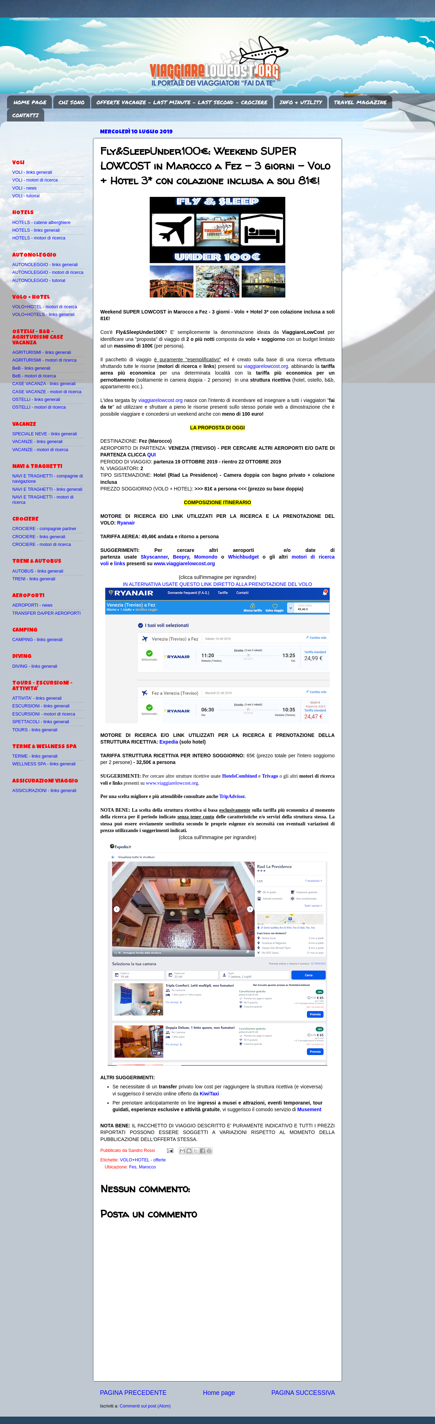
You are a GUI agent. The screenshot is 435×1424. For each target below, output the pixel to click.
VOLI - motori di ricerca (35, 180)
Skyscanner (154, 557)
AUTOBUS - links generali (37, 571)
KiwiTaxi (209, 1093)
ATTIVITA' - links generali (37, 698)
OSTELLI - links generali (36, 399)
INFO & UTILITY (301, 102)
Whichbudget (243, 557)
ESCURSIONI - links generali (40, 706)
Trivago (270, 776)
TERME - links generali (35, 756)
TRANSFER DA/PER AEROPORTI (46, 613)
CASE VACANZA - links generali (43, 383)
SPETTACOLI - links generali (40, 721)
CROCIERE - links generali (38, 536)
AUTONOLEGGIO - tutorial (38, 280)
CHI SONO (72, 102)
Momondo (206, 557)
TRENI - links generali (33, 578)
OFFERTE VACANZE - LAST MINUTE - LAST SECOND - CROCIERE (181, 102)
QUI (151, 454)
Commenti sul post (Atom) (145, 1406)
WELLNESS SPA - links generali (43, 764)
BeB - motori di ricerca (34, 376)
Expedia (169, 742)
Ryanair (126, 523)
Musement (309, 1109)
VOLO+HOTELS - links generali (43, 314)
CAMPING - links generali (37, 639)
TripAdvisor (232, 796)
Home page (219, 1392)
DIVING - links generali (34, 666)
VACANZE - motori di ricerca (40, 449)
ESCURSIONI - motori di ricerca (43, 714)
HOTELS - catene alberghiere (41, 222)
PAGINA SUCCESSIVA (303, 1392)
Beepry (181, 557)
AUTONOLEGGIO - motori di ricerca (47, 272)
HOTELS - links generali (36, 230)
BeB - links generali (31, 368)
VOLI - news (24, 188)
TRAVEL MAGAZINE (360, 102)
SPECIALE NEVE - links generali (44, 433)
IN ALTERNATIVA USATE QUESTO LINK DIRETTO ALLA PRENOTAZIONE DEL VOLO (217, 584)
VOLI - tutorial (26, 195)
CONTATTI (25, 115)
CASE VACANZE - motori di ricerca (46, 391)
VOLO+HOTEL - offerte (143, 1160)
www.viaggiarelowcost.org (184, 563)
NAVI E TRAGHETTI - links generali (47, 489)
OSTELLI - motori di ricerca (39, 407)
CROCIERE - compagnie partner (44, 528)
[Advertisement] (53, 137)
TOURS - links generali (35, 729)
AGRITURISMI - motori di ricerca (44, 360)
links (119, 563)
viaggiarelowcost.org (266, 366)
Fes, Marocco (142, 1167)
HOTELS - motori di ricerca (38, 238)
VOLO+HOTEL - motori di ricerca (44, 306)
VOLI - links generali (32, 172)
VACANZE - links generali (37, 441)
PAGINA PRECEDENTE (133, 1392)
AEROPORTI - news (32, 605)
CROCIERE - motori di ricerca (41, 544)
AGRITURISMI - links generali (41, 352)
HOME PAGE (30, 102)
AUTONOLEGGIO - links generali (45, 264)
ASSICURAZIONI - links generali (44, 790)
